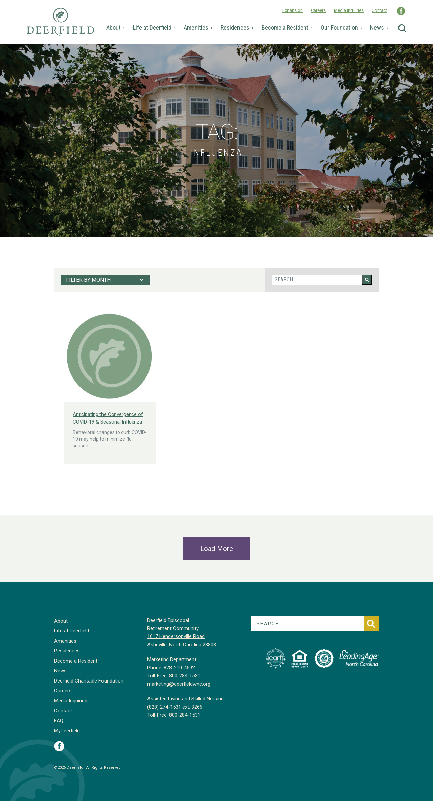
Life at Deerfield (152, 27)
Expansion (292, 10)
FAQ (58, 721)
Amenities (196, 27)
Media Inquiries (349, 10)
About (113, 27)
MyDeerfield (67, 731)
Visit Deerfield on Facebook (59, 746)
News (377, 27)
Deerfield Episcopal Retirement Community (60, 26)
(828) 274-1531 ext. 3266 (174, 707)
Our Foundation (339, 27)
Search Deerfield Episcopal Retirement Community (402, 28)
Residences (235, 27)
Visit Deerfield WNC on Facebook (401, 11)
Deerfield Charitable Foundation (88, 681)
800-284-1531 (184, 676)
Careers (318, 10)
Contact (379, 10)
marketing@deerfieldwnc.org (178, 684)
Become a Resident (285, 27)
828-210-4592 (179, 668)
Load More (216, 549)
